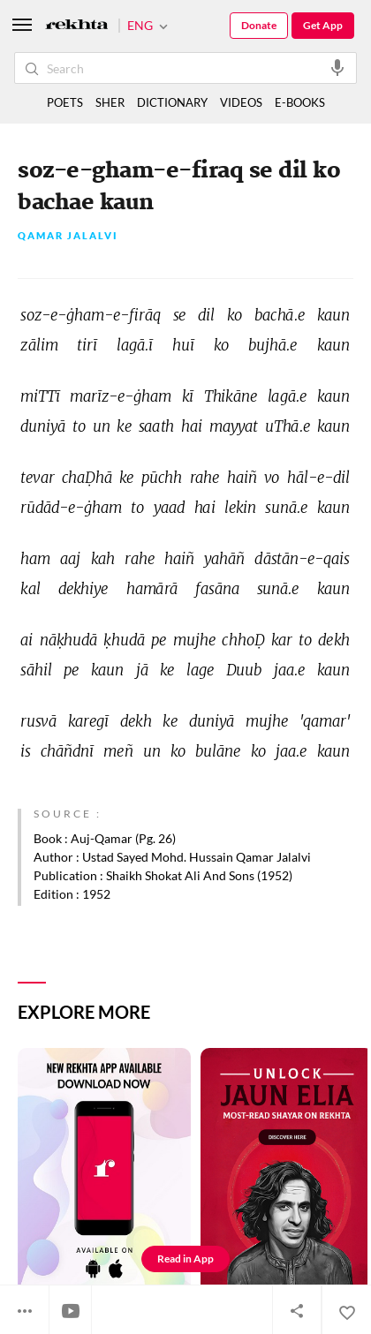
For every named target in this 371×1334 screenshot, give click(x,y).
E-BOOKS (300, 102)
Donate (258, 25)
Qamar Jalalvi (68, 236)
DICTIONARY (172, 102)
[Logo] (76, 26)
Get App (323, 25)
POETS (65, 102)
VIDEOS (241, 102)
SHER (110, 102)
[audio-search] (337, 67)
